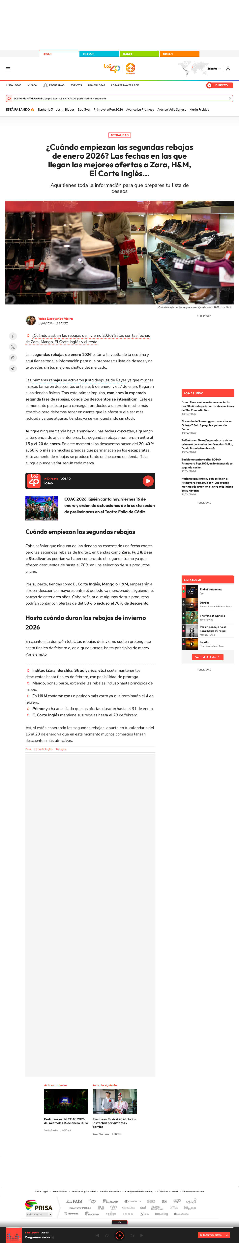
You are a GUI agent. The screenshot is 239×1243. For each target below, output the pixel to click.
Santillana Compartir (133, 1201)
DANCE (128, 54)
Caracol (190, 1201)
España (212, 68)
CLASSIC (88, 54)
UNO (101, 1206)
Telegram (13, 368)
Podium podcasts (111, 1212)
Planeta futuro (172, 1206)
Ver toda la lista (205, 657)
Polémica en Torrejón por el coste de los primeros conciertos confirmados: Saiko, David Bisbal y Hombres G (207, 444)
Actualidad (119, 135)
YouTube (111, 1149)
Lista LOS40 (13, 85)
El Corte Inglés (43, 749)
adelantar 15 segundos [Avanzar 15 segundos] (132, 1235)
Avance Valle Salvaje (171, 109)
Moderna (91, 1212)
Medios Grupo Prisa (38, 1214)
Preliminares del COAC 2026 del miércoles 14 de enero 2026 (66, 1121)
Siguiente (141, 1235)
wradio (113, 1206)
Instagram (96, 1149)
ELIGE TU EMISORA (212, 1235)
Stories (143, 1149)
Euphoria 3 (45, 109)
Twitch (135, 1149)
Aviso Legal (41, 1191)
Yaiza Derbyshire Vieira (55, 319)
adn (175, 1201)
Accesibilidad (59, 1191)
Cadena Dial (143, 1206)
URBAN (168, 54)
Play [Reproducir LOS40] (119, 1235)
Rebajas (61, 749)
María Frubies (199, 109)
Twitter (13, 347)
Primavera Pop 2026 (108, 109)
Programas (57, 85)
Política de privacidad (84, 1191)
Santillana (112, 1201)
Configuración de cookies (139, 1191)
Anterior (97, 1235)
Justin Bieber (65, 109)
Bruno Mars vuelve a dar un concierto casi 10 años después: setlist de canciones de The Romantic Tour (208, 406)
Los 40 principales (93, 1201)
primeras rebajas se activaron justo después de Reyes (80, 380)
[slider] (119, 1227)
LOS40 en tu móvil (167, 1191)
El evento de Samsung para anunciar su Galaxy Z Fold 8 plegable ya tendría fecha (207, 425)
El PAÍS (74, 1201)
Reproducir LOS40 (148, 481)
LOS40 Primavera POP (125, 85)
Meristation (181, 1212)
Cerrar (230, 98)
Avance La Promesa (140, 109)
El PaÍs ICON (128, 1212)
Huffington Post (79, 1206)
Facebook (13, 336)
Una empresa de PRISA (38, 1205)
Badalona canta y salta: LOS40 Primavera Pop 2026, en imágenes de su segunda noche (207, 463)
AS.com (162, 1201)
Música (32, 85)
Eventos (76, 85)
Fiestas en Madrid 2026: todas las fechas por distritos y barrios (114, 1123)
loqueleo (162, 1212)
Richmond (71, 1212)
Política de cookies (110, 1191)
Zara (28, 749)
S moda (144, 1212)
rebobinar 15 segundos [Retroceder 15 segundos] (107, 1235)
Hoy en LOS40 (96, 85)
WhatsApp (13, 357)
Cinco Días (128, 1206)
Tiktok (104, 1149)
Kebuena (186, 1206)
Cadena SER (150, 1201)
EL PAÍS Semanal (157, 1206)
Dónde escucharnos (193, 1191)
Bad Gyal (84, 109)
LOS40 (47, 54)
